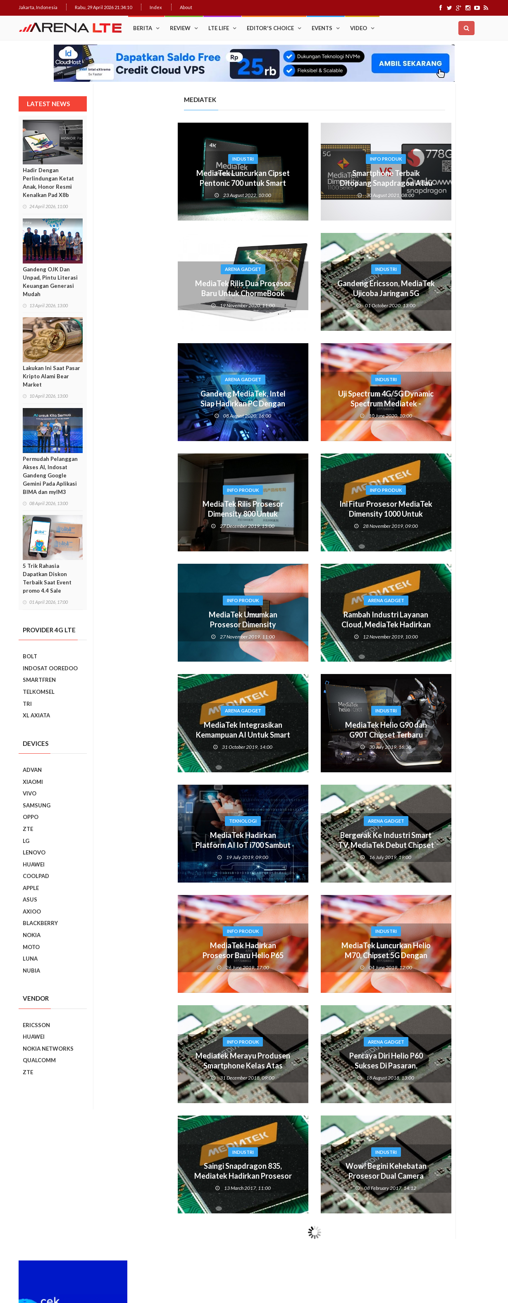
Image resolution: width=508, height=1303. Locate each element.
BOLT (30, 656)
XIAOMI (33, 781)
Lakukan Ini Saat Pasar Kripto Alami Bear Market (51, 376)
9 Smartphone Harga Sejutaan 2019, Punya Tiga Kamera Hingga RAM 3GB (453, 935)
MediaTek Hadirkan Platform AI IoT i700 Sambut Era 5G (162, 845)
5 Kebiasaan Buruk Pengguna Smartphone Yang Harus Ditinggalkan (451, 898)
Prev (387, 612)
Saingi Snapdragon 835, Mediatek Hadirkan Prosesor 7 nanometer (162, 1175)
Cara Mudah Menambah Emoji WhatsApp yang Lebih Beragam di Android (450, 436)
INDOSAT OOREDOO (50, 668)
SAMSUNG (36, 805)
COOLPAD (36, 876)
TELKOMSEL (39, 691)
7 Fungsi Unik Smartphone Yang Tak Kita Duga (453, 819)
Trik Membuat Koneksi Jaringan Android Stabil (447, 359)
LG (26, 841)
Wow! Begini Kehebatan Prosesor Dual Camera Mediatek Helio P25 (305, 1175)
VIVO (29, 793)
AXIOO (32, 911)
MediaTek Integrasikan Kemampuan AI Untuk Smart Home (162, 734)
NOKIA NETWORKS (48, 1048)
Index (156, 7)
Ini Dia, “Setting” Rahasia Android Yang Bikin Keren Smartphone (450, 509)
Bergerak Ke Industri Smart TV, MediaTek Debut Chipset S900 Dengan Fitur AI (305, 845)
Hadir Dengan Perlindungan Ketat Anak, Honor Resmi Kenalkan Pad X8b (48, 182)
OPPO (30, 817)
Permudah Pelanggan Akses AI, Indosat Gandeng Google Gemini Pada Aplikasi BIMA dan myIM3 (50, 475)
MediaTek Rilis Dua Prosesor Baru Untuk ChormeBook (162, 288)
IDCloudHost (237, 1266)
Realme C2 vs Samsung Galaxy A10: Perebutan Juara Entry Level (448, 710)
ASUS (30, 899)
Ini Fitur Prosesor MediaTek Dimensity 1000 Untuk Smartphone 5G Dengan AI (305, 513)
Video (358, 28)
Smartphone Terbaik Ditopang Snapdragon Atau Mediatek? (305, 183)
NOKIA (32, 935)
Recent (462, 338)
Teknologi (162, 821)
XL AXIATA (36, 715)
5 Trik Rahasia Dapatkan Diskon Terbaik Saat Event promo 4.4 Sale (47, 578)
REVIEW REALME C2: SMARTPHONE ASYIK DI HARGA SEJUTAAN (450, 747)
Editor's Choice (270, 28)
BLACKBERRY (40, 923)
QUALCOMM (39, 1060)
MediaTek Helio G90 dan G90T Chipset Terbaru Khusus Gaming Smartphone (305, 734)
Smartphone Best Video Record (435, 607)
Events (322, 28)
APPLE (31, 888)
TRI (27, 703)
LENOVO (34, 852)
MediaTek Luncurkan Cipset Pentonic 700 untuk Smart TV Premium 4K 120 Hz (162, 183)
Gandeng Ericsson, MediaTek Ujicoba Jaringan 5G (305, 288)
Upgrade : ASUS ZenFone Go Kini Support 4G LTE (449, 396)
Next (483, 612)
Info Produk (305, 158)
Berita (142, 28)
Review (180, 28)
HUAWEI (34, 864)
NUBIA (31, 970)
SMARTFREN (39, 679)
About (186, 7)
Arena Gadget (162, 269)
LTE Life (218, 28)
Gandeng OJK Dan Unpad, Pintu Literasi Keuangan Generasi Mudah (50, 281)
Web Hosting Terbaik (196, 1266)
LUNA (30, 958)
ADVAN (32, 770)
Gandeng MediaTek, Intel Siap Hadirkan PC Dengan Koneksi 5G (162, 403)
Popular (408, 338)
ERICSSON (36, 1025)
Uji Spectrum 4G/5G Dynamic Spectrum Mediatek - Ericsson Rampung (305, 403)
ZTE (28, 829)
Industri (162, 158)
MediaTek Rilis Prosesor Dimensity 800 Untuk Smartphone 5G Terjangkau (162, 513)
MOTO (31, 947)
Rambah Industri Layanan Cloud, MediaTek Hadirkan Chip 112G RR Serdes (305, 624)
